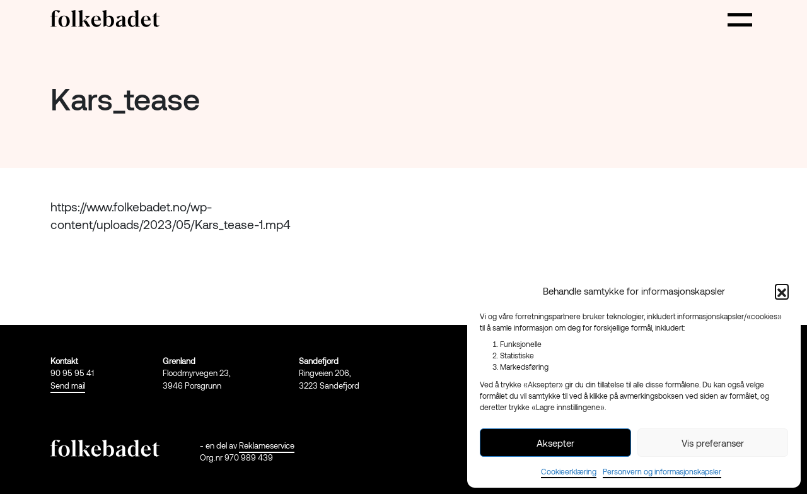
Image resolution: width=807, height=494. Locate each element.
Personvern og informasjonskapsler (662, 471)
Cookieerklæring (568, 471)
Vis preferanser (713, 443)
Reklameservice (266, 445)
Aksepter (555, 443)
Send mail (67, 385)
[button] (781, 291)
